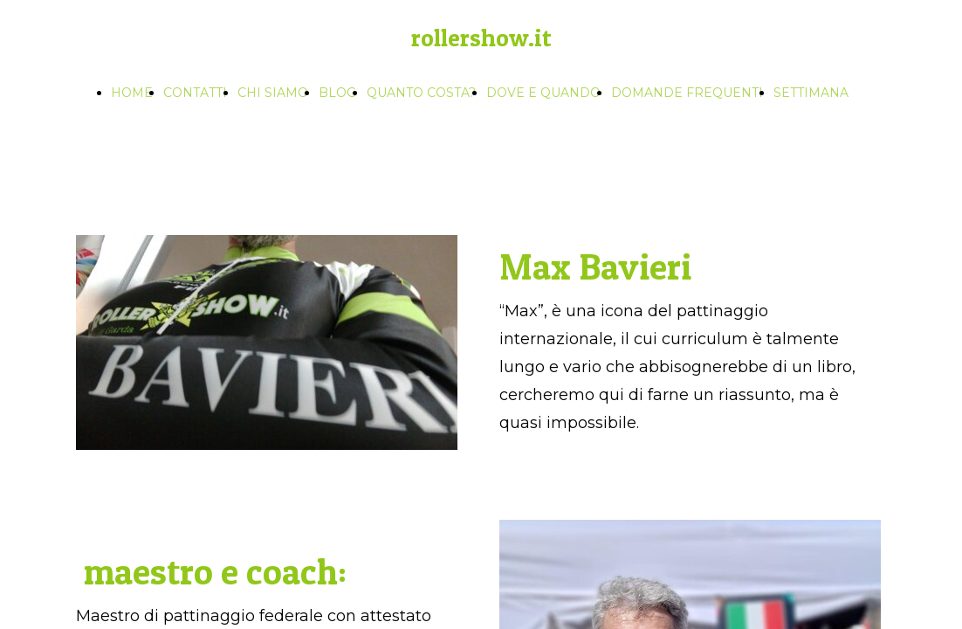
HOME (132, 92)
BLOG (337, 92)
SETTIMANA (811, 92)
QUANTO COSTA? (421, 92)
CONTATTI (195, 92)
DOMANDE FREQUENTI (687, 92)
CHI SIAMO (272, 92)
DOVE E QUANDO (543, 92)
